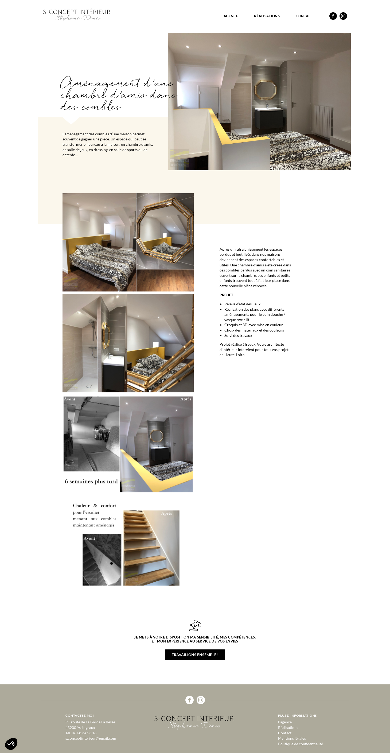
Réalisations (267, 16)
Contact (304, 16)
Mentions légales (292, 738)
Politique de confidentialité (300, 744)
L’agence (229, 16)
